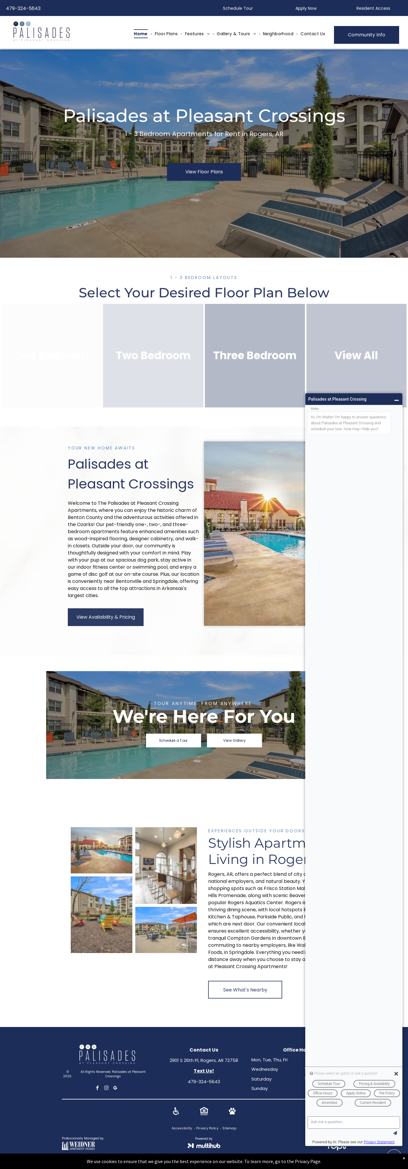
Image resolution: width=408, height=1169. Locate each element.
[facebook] (97, 1089)
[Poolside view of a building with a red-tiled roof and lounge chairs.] (101, 850)
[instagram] (106, 1089)
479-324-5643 (23, 8)
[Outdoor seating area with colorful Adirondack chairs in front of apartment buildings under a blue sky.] (101, 914)
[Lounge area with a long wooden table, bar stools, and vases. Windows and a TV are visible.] (166, 865)
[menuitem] (141, 33)
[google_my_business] (115, 1089)
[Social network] (176, 1112)
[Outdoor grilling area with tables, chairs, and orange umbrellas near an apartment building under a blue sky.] (166, 930)
